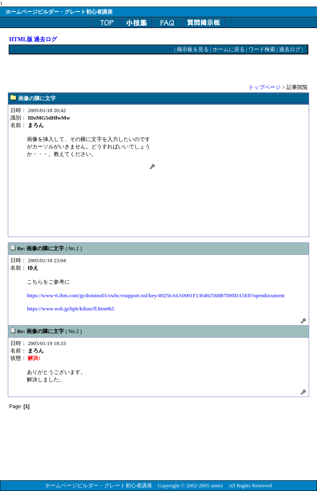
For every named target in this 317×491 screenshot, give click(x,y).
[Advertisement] (105, 68)
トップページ (264, 87)
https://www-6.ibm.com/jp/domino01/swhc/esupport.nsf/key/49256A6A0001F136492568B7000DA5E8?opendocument (155, 295)
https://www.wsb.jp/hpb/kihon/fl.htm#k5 (70, 308)
